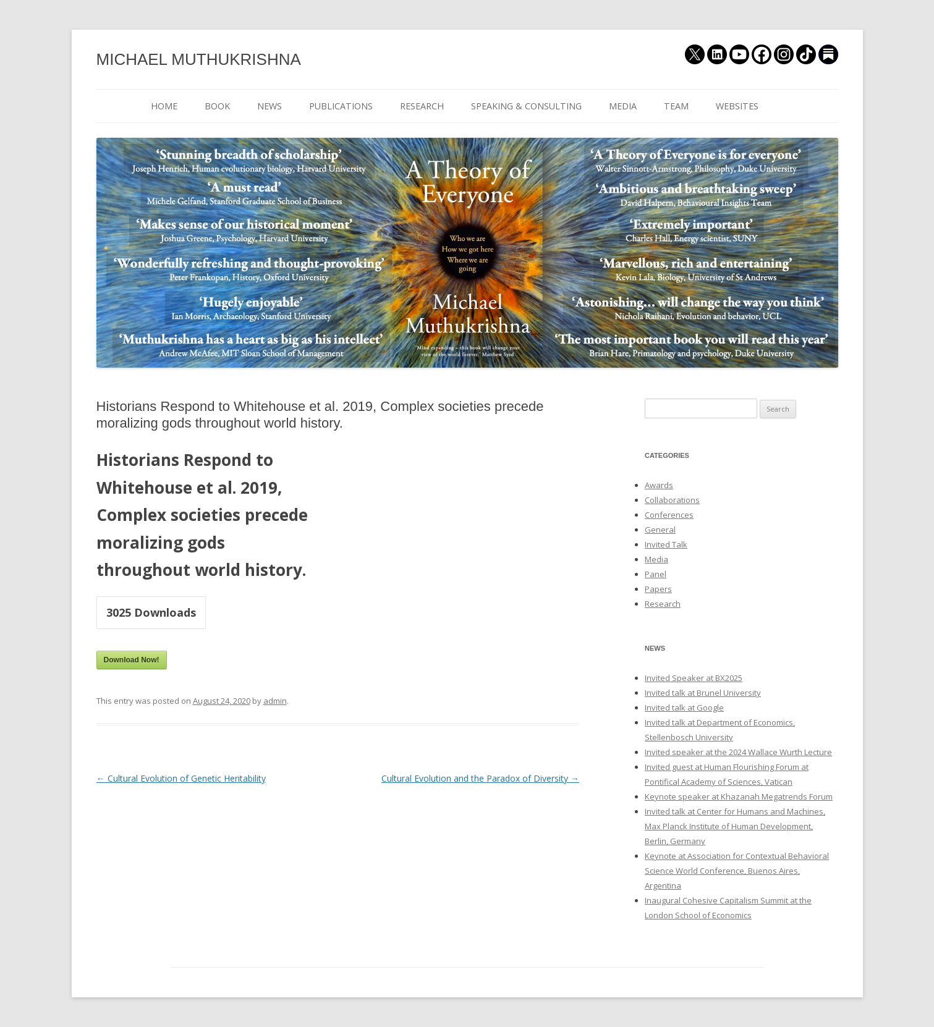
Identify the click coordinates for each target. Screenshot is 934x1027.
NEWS (269, 106)
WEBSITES (737, 106)
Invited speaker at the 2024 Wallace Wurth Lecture (738, 752)
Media (656, 559)
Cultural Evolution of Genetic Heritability (181, 778)
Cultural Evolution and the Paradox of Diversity (480, 778)
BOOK (217, 106)
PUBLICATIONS (341, 106)
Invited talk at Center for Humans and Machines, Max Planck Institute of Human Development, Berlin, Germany (735, 826)
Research (663, 603)
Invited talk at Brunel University (703, 692)
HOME (164, 106)
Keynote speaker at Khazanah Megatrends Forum (739, 796)
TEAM (676, 106)
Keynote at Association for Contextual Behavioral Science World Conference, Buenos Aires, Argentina (737, 870)
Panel (655, 574)
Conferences (669, 514)
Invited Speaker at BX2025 (693, 677)
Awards (659, 485)
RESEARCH (422, 106)
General (660, 529)
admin (275, 700)
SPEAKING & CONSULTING (526, 106)
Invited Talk (666, 544)
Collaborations (672, 499)
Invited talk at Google (684, 707)
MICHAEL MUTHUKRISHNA (198, 59)
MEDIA (623, 106)
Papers (658, 588)
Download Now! (131, 660)
